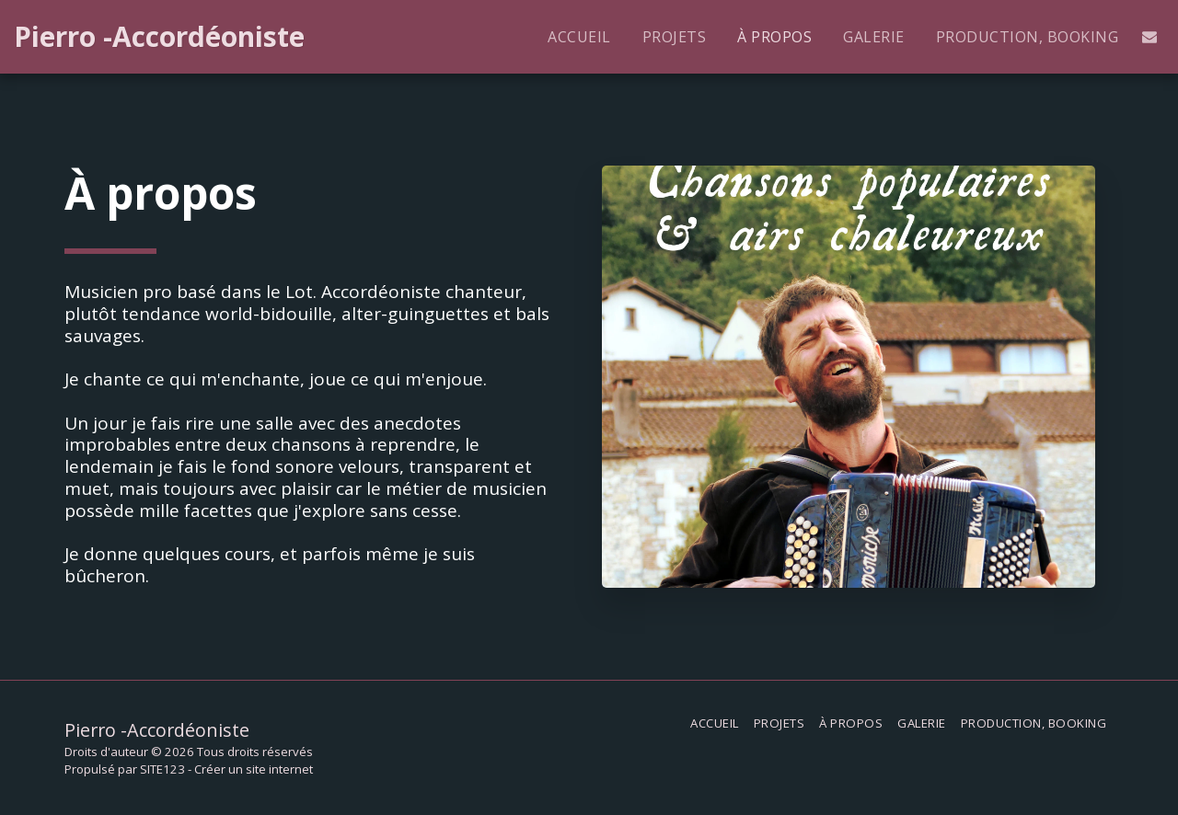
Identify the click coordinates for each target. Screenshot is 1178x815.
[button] (1149, 36)
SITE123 (162, 769)
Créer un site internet (253, 769)
